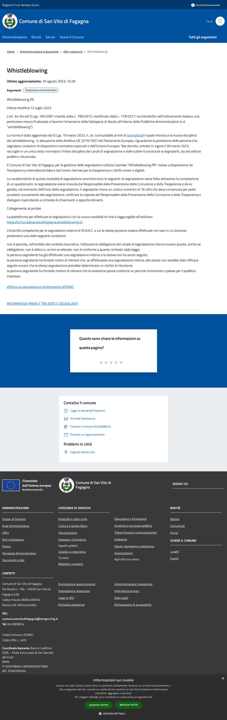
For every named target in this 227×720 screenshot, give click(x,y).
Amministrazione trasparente (39, 51)
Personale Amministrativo (19, 553)
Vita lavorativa (67, 532)
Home (10, 51)
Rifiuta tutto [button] (129, 704)
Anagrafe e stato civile (72, 519)
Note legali (121, 597)
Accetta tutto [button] (98, 705)
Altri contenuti (73, 51)
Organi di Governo (14, 519)
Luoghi (174, 551)
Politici (6, 546)
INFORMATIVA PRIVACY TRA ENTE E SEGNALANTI (42, 303)
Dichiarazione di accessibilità (132, 604)
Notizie (174, 519)
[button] (114, 713)
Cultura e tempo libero (72, 526)
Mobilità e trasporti (70, 564)
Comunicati (177, 526)
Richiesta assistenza (71, 604)
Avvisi (174, 532)
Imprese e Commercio (72, 539)
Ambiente (120, 539)
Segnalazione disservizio (74, 591)
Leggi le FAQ (66, 597)
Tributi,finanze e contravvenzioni (135, 532)
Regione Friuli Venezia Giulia (20, 5)
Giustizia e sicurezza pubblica (133, 525)
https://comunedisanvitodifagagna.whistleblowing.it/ (45, 222)
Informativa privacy (127, 591)
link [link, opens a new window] (150, 697)
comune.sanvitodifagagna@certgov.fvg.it (30, 618)
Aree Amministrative (15, 526)
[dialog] (113, 697)
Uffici (5, 532)
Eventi (174, 558)
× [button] (222, 678)
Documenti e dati (13, 560)
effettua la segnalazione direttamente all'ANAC (40, 286)
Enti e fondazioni (13, 539)
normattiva (135, 135)
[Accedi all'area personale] (205, 5)
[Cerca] (220, 21)
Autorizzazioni (123, 553)
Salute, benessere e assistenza (134, 546)
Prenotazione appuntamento (76, 584)
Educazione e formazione (130, 518)
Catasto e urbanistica (72, 551)
